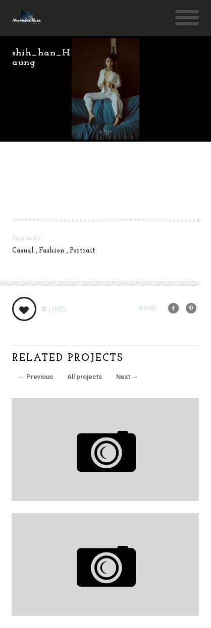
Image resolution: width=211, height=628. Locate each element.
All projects (84, 377)
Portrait (82, 251)
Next (127, 377)
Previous (35, 377)
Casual (24, 251)
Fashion (53, 251)
